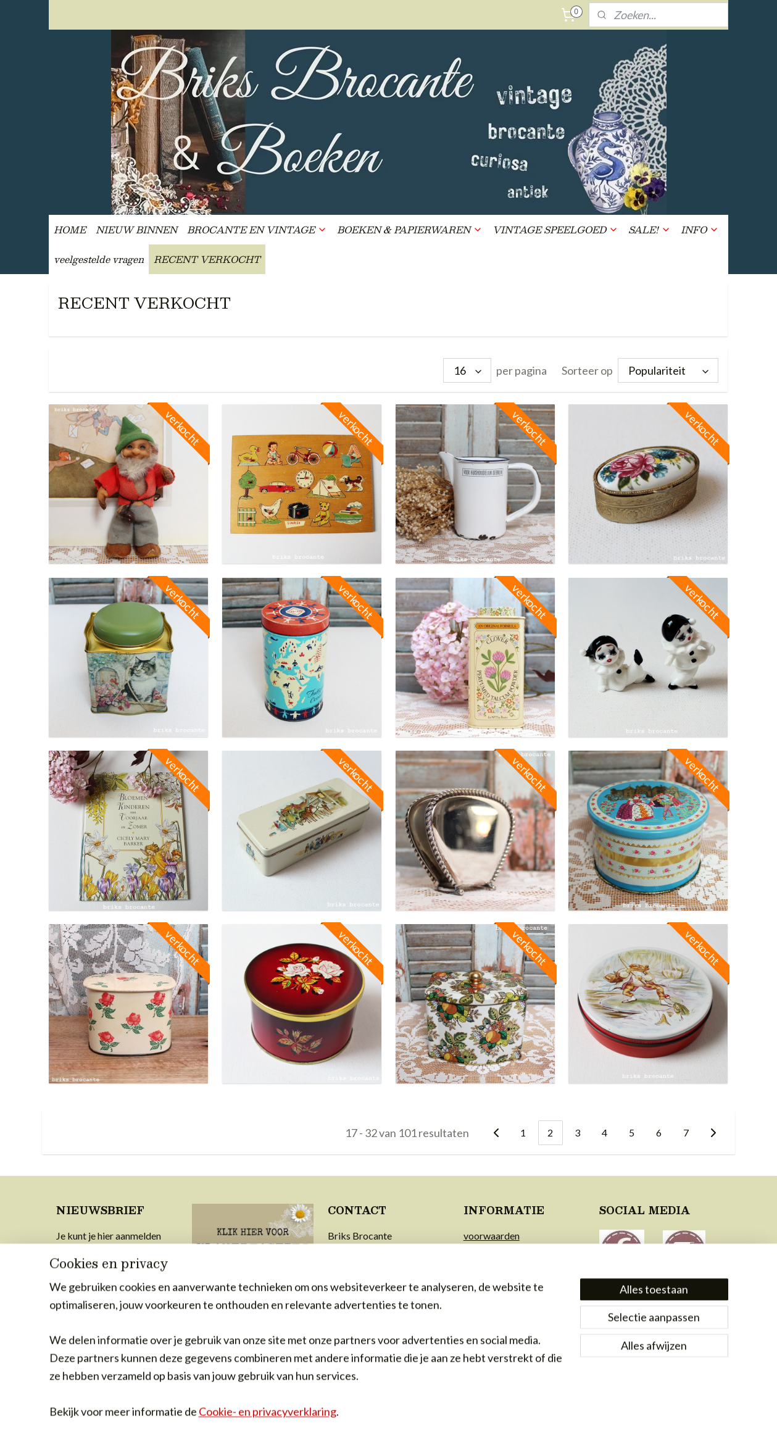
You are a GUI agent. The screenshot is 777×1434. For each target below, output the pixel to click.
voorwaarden (491, 1235)
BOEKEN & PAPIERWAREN (410, 229)
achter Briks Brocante (510, 1298)
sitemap (348, 1411)
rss (370, 1411)
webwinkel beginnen (413, 1411)
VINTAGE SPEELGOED (555, 229)
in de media (487, 1314)
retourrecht (487, 1267)
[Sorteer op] (668, 370)
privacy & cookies (501, 1282)
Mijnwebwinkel (513, 1411)
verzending (486, 1251)
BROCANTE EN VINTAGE (257, 229)
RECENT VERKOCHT (207, 259)
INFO (700, 229)
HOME (70, 229)
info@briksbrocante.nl (375, 1267)
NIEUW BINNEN (136, 229)
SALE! (649, 229)
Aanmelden (93, 1332)
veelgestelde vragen (99, 259)
